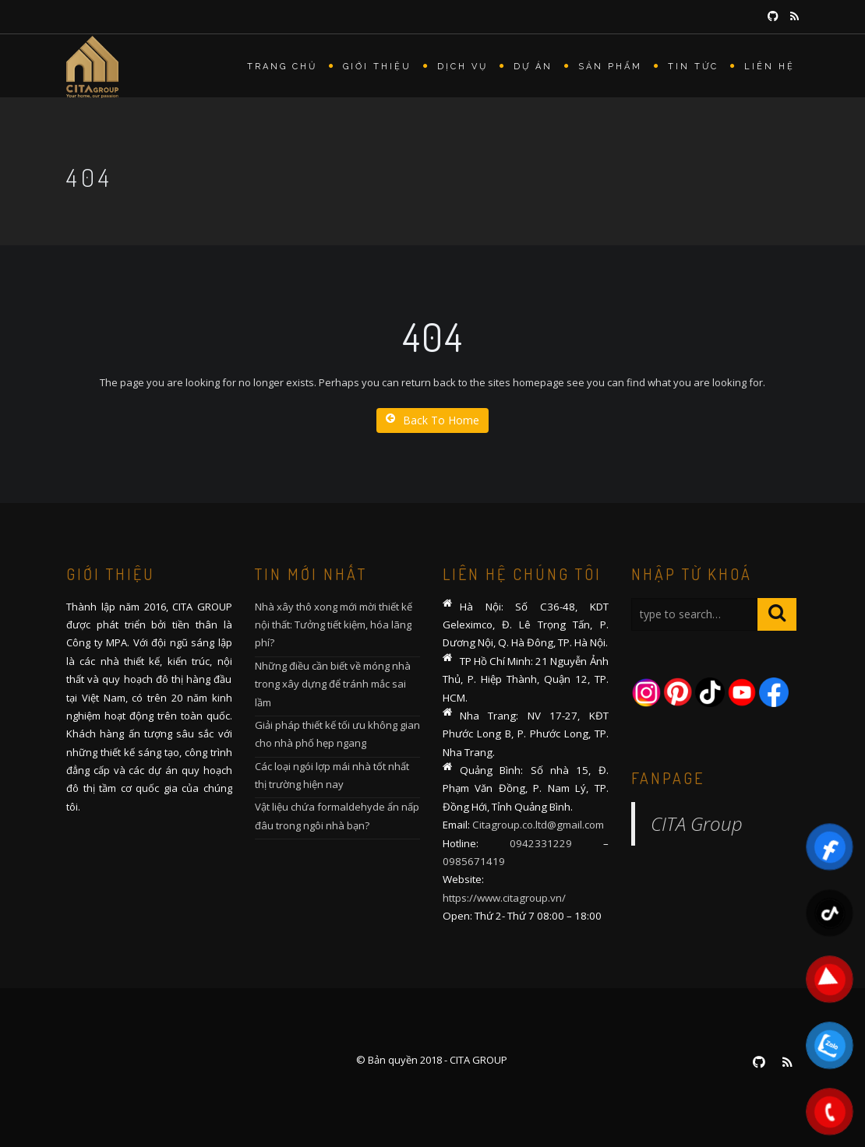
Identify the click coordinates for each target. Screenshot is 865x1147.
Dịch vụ (462, 67)
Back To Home (432, 420)
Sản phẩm (610, 67)
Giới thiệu (377, 67)
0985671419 (474, 861)
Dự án (533, 67)
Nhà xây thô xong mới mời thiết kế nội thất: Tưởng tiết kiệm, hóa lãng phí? (333, 625)
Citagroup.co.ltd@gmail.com (538, 825)
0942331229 (541, 843)
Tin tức (693, 67)
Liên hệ (769, 67)
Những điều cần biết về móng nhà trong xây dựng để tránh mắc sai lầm (333, 684)
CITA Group (697, 823)
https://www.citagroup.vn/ (504, 898)
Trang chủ (282, 67)
